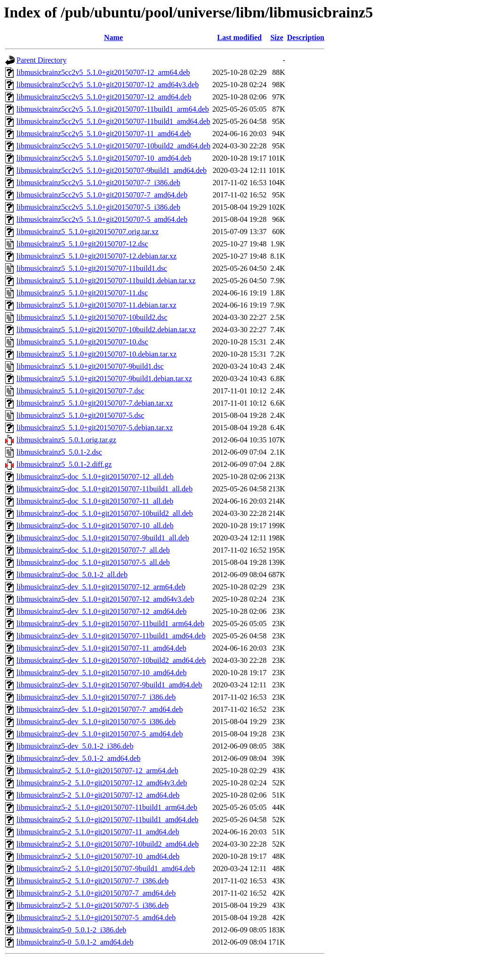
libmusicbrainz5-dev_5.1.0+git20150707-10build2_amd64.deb (111, 660)
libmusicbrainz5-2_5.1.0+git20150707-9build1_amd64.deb (105, 869)
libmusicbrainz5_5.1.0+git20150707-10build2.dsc (92, 317)
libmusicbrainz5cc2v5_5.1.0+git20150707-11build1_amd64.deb (113, 121)
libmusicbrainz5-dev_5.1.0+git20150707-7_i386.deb (96, 697)
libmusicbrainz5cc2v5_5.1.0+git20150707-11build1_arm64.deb (112, 109)
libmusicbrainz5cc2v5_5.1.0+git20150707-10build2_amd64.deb (113, 146)
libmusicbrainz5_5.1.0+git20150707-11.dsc (82, 293)
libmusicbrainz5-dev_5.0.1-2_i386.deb (74, 746)
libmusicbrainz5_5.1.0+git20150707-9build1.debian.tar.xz (104, 379)
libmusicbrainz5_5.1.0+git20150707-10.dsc (82, 342)
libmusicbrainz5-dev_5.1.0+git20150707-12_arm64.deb (100, 587)
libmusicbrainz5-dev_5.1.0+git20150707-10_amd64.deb (101, 673)
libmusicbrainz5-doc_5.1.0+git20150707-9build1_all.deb (102, 538)
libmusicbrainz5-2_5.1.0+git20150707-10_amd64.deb (97, 856)
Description (305, 37)
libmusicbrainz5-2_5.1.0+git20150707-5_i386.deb (92, 905)
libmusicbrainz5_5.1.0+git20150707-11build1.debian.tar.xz (105, 281)
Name (113, 37)
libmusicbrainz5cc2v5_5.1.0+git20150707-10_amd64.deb (103, 158)
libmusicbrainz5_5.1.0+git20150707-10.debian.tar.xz (96, 354)
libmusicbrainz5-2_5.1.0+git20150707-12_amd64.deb (97, 795)
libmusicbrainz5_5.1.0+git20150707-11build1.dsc (91, 268)
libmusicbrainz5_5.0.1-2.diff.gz (64, 464)
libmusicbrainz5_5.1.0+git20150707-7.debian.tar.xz (94, 403)
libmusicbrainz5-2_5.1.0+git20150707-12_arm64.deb (97, 771)
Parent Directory (41, 60)
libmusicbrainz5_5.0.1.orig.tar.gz (66, 440)
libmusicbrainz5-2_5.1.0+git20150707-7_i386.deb (92, 881)
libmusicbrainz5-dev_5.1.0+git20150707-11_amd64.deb (101, 648)
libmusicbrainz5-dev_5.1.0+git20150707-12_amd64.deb (101, 611)
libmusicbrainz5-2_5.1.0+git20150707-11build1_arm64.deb (106, 807)
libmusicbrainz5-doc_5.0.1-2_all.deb (72, 575)
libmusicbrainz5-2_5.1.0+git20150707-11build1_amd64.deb (107, 820)
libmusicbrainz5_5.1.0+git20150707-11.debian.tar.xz (96, 305)
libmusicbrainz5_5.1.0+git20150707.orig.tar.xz (87, 232)
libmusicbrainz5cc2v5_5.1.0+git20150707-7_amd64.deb (101, 195)
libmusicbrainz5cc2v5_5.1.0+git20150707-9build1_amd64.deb (111, 170)
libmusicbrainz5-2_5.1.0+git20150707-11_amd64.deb (97, 832)
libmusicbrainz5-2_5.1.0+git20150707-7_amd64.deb (96, 893)
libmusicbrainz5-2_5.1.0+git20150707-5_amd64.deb (96, 918)
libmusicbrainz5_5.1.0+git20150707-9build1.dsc (90, 366)
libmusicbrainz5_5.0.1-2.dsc (59, 452)
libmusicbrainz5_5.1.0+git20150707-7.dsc (80, 391)
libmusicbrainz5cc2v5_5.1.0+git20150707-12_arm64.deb (103, 72)
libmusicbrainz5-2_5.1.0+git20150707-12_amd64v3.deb (101, 783)
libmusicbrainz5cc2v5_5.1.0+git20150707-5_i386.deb (98, 207)
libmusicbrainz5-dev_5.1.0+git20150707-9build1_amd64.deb (109, 685)
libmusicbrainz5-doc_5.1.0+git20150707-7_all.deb (93, 550)
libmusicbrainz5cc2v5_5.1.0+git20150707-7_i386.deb (98, 183)
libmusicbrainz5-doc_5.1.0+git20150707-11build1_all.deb (104, 489)
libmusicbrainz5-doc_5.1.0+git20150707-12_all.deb (95, 477)
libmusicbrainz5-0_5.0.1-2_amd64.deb (74, 942)
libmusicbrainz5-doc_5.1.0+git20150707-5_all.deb (93, 562)
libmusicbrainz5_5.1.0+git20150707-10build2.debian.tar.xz (106, 330)
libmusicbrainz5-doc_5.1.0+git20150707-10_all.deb (95, 526)
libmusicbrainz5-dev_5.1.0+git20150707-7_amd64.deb (99, 709)
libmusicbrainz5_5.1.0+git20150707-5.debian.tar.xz (94, 428)
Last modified (239, 37)
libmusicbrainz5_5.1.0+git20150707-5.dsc (80, 415)
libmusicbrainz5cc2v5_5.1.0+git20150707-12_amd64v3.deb (107, 85)
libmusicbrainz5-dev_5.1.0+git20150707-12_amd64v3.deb (105, 599)
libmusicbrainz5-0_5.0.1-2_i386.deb (71, 930)
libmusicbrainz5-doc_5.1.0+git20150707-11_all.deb (94, 501)
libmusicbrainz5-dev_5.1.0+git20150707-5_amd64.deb (99, 734)
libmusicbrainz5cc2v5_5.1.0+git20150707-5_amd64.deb (101, 219)
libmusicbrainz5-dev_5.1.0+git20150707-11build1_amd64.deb (111, 636)
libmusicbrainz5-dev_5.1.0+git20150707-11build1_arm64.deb (110, 624)
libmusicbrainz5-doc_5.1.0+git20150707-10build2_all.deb (104, 513)
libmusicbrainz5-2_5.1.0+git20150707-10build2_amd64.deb (107, 844)
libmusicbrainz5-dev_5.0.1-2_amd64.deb (78, 758)
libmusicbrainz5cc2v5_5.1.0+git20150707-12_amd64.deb (103, 97)
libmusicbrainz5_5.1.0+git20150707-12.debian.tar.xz (96, 256)
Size (276, 37)
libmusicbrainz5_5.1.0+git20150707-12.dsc (82, 244)
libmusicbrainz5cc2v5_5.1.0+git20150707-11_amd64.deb (103, 134)
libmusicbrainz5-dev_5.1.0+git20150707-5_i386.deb (96, 722)
